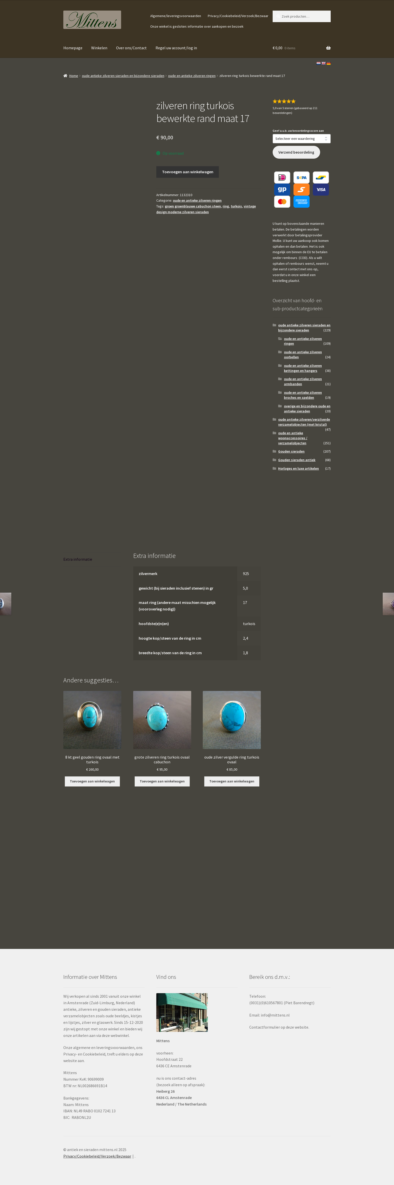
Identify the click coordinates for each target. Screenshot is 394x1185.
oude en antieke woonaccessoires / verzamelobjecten (292, 438)
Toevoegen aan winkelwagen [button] (92, 781)
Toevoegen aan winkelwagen (187, 171)
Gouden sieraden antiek (296, 460)
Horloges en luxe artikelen (298, 468)
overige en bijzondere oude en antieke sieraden (307, 408)
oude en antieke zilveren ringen (192, 75)
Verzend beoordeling (296, 152)
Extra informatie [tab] (77, 559)
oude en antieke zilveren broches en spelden (303, 395)
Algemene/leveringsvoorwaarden (175, 16)
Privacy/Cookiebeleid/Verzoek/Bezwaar (238, 16)
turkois (236, 206)
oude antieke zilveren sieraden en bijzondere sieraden (123, 75)
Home (73, 75)
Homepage (72, 47)
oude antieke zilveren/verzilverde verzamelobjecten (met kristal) (304, 422)
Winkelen (99, 47)
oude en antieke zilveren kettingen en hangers (303, 368)
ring (226, 206)
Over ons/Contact (131, 47)
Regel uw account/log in (176, 47)
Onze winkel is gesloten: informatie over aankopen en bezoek (196, 26)
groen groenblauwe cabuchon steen (193, 206)
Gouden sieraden (291, 451)
